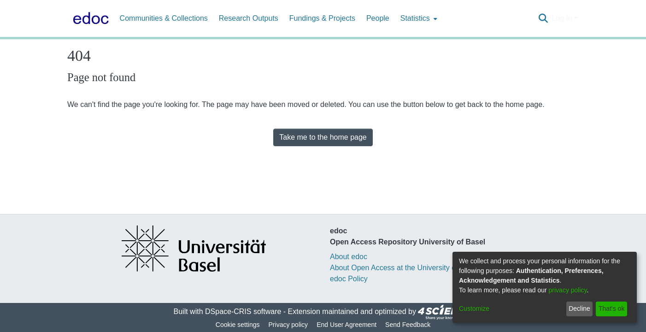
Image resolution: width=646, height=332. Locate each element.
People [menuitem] (377, 18)
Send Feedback (407, 324)
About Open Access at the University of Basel (404, 268)
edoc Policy (349, 279)
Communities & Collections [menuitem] (164, 18)
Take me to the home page (322, 137)
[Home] (89, 18)
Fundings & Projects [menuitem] (322, 18)
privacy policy (568, 290)
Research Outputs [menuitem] (248, 18)
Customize (474, 308)
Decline (579, 308)
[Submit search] (543, 18)
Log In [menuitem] (562, 18)
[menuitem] (418, 18)
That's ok (611, 308)
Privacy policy (288, 324)
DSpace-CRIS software (243, 311)
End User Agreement (346, 324)
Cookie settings (238, 324)
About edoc (348, 257)
